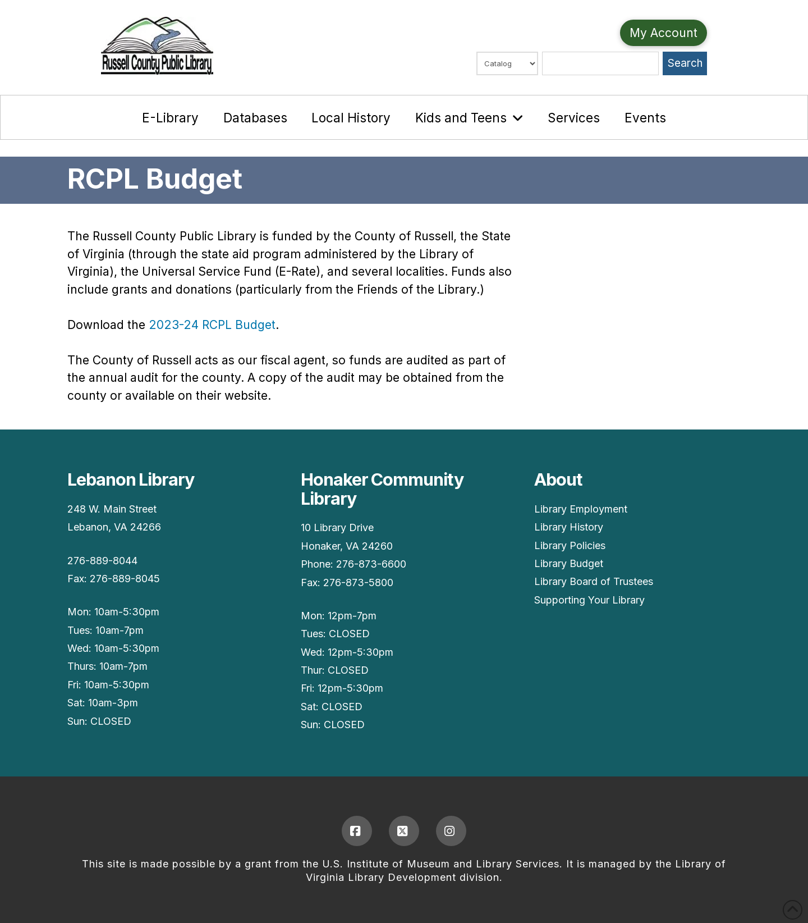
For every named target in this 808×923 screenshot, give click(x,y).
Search (685, 63)
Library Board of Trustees (593, 581)
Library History (568, 527)
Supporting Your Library (589, 600)
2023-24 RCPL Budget (212, 325)
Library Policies (569, 545)
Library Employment (580, 509)
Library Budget (568, 563)
